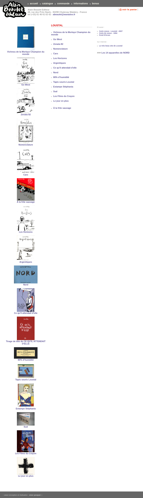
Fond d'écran (104, 35)
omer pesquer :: (35, 495)
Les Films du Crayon (25, 453)
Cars (25, 175)
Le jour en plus (25, 476)
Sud (26, 427)
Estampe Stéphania (26, 408)
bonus (95, 3)
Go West (25, 84)
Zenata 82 (26, 114)
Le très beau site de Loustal (111, 46)
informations (80, 3)
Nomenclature (25, 144)
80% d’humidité (26, 360)
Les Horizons (25, 232)
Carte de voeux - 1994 (108, 33)
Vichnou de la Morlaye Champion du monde (25, 53)
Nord (25, 284)
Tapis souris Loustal (25, 379)
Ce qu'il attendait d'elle (26, 313)
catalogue (47, 3)
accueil (33, 3)
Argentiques (25, 262)
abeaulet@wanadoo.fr (64, 14)
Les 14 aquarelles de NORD (115, 53)
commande (63, 3)
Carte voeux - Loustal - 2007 (111, 31)
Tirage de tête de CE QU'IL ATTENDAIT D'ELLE (25, 342)
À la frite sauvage (26, 202)
